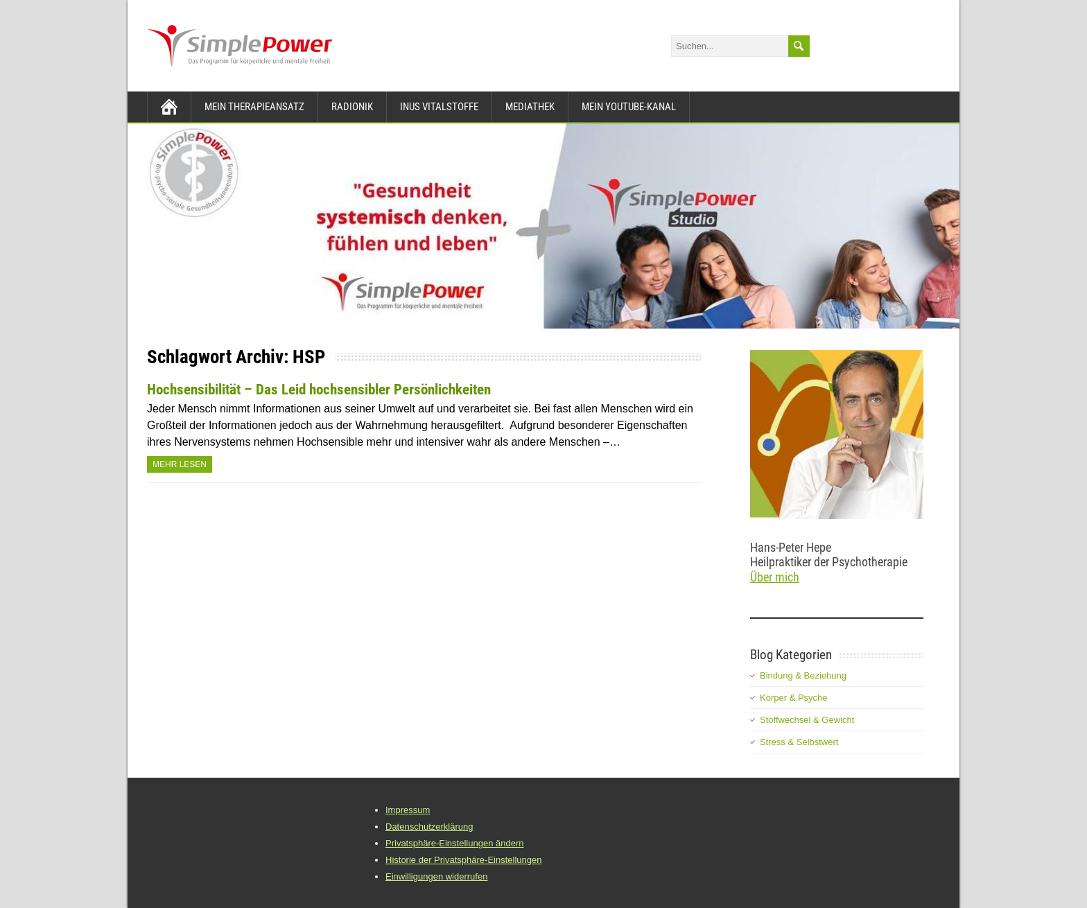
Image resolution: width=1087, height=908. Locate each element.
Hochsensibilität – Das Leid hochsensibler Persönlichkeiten (319, 389)
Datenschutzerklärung (429, 826)
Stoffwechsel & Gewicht (807, 720)
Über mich (774, 577)
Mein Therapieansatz (254, 107)
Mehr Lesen (180, 464)
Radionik (352, 107)
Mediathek (530, 107)
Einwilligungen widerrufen (436, 876)
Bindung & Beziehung (803, 675)
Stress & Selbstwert (799, 742)
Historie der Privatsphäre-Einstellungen (463, 860)
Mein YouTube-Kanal (629, 107)
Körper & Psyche (794, 697)
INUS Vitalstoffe (439, 107)
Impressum (407, 810)
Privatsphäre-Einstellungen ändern (454, 843)
